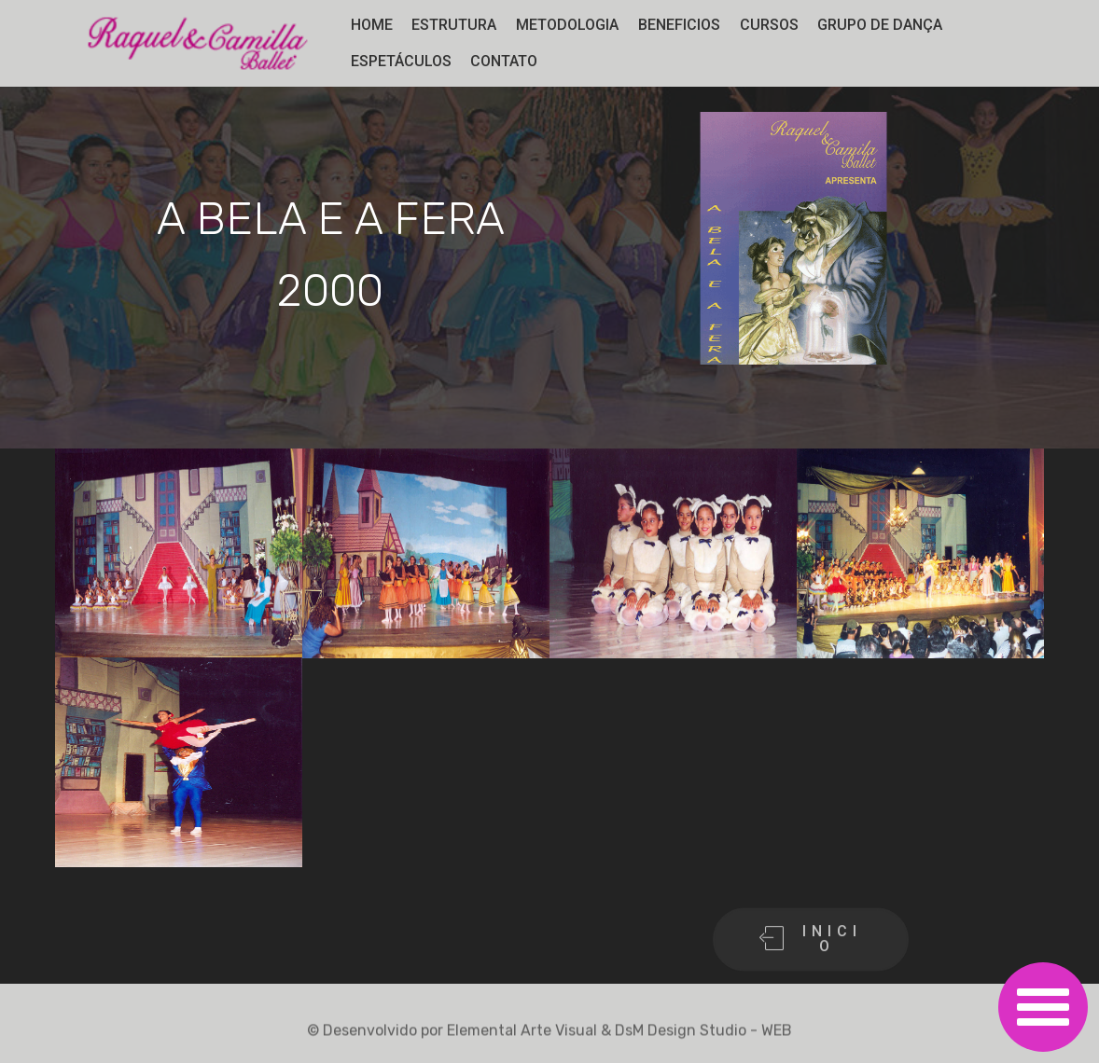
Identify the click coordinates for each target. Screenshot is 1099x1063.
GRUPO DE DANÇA (879, 25)
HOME (372, 25)
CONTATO (503, 61)
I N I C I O (808, 954)
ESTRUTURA (453, 25)
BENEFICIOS (679, 25)
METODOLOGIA (567, 25)
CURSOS (769, 25)
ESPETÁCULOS (401, 61)
